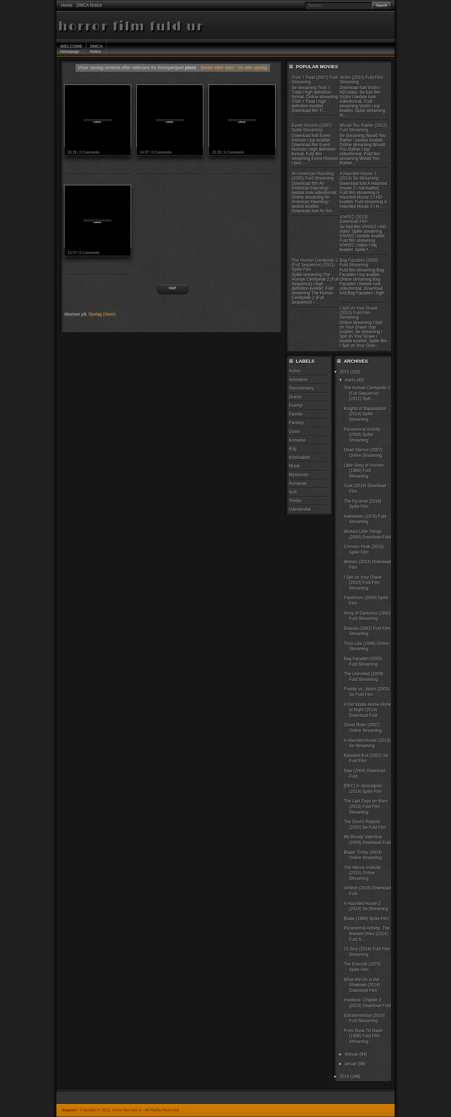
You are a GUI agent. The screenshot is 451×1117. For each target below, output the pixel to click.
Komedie (297, 440)
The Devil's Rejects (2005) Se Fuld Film (365, 824)
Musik (294, 466)
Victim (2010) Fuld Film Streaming (361, 80)
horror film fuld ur (131, 26)
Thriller (295, 500)
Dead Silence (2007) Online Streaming (363, 452)
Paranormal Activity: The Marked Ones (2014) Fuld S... (367, 934)
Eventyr (296, 405)
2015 (345, 372)
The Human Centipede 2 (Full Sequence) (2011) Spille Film (315, 265)
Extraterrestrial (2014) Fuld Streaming (364, 1018)
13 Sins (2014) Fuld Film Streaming (367, 952)
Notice (96, 49)
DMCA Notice (89, 5)
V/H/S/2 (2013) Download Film (353, 219)
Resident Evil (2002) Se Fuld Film (366, 758)
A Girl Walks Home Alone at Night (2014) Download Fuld (367, 710)
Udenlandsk (300, 509)
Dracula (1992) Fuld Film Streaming (367, 631)
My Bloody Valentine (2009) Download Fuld (367, 839)
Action (295, 370)
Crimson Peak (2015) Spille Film (364, 549)
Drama (295, 397)
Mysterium (298, 474)
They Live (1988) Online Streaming (366, 646)
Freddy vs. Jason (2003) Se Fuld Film (366, 692)
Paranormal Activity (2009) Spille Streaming (362, 435)
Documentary (301, 388)
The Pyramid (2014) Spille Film (362, 504)
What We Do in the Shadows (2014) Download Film (362, 985)
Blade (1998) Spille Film (366, 918)
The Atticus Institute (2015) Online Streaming (362, 873)
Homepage (71, 49)
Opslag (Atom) (102, 314)
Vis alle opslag (252, 67)
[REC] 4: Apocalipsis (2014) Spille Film (363, 788)
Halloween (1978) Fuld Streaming (365, 519)
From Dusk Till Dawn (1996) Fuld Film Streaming (363, 1036)
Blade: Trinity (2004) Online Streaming (363, 855)
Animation (298, 379)
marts (351, 380)
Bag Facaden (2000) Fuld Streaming (359, 262)
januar (351, 1063)
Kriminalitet (299, 457)
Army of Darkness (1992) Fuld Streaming (367, 616)
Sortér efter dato (217, 67)
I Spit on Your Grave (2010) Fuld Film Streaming (358, 313)
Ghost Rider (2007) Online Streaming (363, 727)
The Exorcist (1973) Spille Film (362, 967)
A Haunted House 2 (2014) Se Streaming (359, 176)
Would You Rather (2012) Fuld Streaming (363, 127)
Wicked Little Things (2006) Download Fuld (367, 534)
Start (172, 288)
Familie (296, 414)
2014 (345, 1076)
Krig (292, 448)
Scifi (293, 492)
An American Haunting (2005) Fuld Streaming (313, 176)
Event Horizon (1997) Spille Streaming (312, 127)
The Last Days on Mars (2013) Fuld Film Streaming (366, 806)
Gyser (294, 431)
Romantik (298, 483)
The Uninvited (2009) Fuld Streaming (363, 676)
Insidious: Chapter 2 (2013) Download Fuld (367, 1003)
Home (66, 5)
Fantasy (296, 422)
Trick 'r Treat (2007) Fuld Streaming (315, 80)
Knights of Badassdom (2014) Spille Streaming (365, 414)
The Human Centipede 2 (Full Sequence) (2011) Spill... (367, 393)
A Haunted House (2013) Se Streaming (367, 743)
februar (352, 1054)
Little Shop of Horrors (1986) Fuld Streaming (364, 471)
